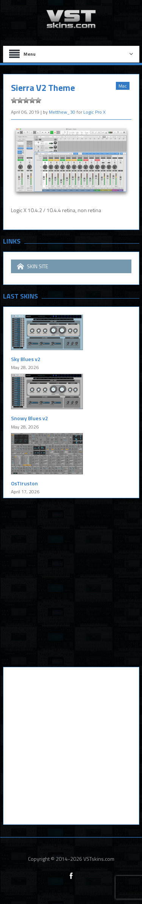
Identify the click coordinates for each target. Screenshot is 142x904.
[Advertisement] (71, 588)
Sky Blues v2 (26, 359)
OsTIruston (24, 483)
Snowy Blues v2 (29, 418)
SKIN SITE (32, 266)
